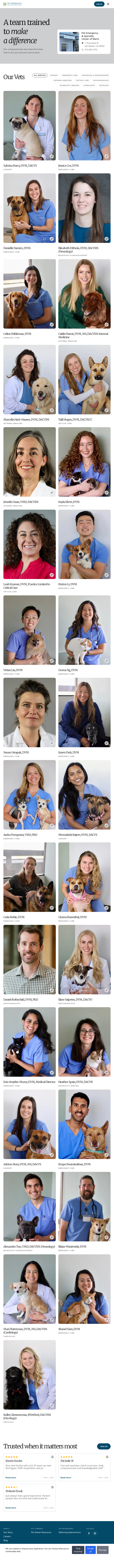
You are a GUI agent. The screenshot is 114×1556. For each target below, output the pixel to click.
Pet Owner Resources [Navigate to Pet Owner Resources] (41, 1532)
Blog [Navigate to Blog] (5, 1540)
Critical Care (82, 80)
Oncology (104, 85)
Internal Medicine (63, 80)
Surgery (54, 75)
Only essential (78, 1550)
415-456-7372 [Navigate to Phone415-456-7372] (89, 49)
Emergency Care (70, 75)
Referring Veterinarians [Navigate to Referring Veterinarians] (70, 1532)
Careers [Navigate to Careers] (7, 1536)
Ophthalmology (101, 80)
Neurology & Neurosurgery (95, 75)
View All (103, 1446)
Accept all (90, 1550)
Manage (103, 1550)
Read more (11, 1477)
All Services (40, 75)
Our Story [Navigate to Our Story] (7, 1532)
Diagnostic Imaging (69, 85)
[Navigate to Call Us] (99, 4)
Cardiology (89, 85)
